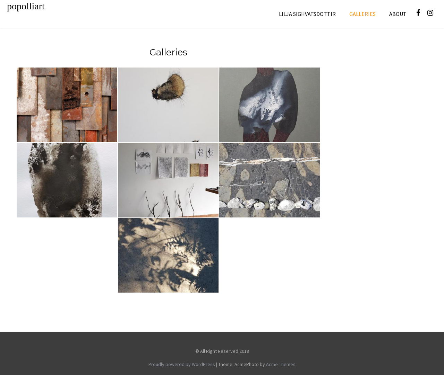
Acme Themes (281, 364)
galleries (362, 13)
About (398, 13)
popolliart (26, 6)
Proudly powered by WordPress (181, 364)
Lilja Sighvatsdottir (307, 13)
